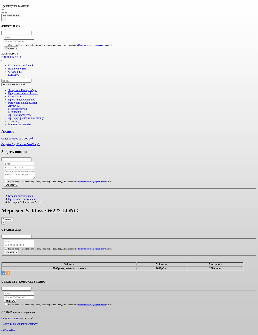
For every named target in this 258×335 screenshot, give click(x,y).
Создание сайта (10, 319)
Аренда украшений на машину (26, 117)
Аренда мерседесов (19, 114)
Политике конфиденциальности (92, 45)
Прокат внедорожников (21, 99)
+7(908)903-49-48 (11, 56)
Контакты (13, 74)
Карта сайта (8, 330)
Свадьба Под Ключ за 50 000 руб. (20, 144)
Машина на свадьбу (19, 124)
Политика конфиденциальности (19, 324)
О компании (15, 71)
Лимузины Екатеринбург (22, 90)
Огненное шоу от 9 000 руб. (17, 138)
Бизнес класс (15, 96)
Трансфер (13, 121)
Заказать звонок (11, 15)
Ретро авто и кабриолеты (22, 102)
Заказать (7, 220)
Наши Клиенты (17, 68)
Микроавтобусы (17, 108)
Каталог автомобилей (20, 65)
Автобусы (14, 105)
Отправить (11, 48)
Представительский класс (23, 93)
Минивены (14, 111)
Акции (7, 131)
